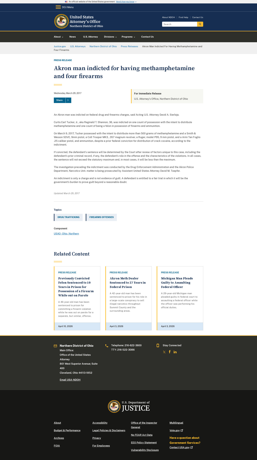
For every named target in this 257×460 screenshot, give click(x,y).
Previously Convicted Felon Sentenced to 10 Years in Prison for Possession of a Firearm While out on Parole (76, 287)
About (57, 422)
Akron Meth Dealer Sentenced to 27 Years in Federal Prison (128, 283)
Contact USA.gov (182, 447)
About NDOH (168, 17)
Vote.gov (177, 430)
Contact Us (197, 17)
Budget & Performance (67, 430)
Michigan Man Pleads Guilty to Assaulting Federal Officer (177, 283)
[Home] (79, 27)
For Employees (101, 445)
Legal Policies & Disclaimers (108, 430)
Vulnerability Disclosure (145, 450)
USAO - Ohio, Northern (66, 233)
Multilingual (176, 422)
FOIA (57, 445)
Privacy (96, 438)
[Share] (62, 100)
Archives (59, 438)
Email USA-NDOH (70, 379)
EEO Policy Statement (144, 442)
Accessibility (99, 422)
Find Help (183, 17)
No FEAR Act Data (141, 435)
